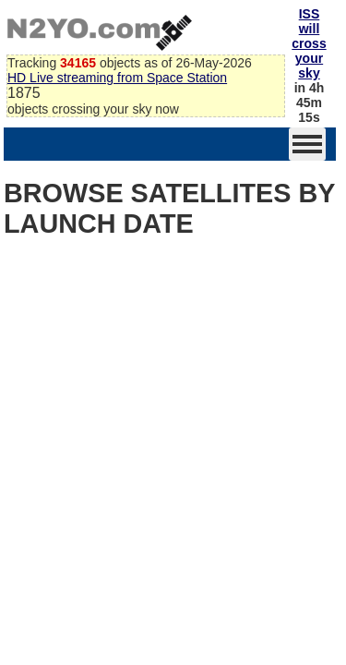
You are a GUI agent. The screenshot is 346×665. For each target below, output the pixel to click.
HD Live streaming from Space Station (117, 77)
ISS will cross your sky (309, 43)
